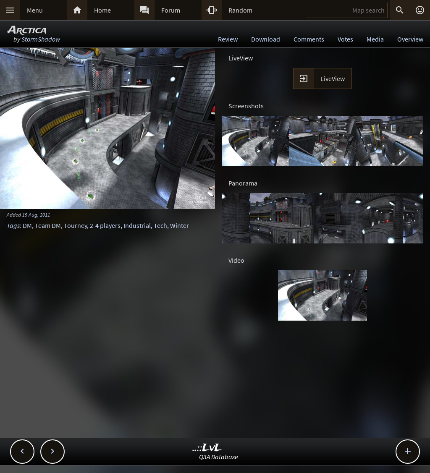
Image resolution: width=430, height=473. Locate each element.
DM (27, 225)
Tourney (75, 225)
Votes (345, 39)
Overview (410, 39)
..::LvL (207, 448)
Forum (170, 10)
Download (265, 39)
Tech (160, 225)
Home (102, 10)
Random (240, 10)
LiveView (332, 78)
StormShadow (40, 39)
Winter (179, 225)
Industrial (137, 225)
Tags (13, 225)
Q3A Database (218, 456)
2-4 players (105, 225)
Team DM (48, 225)
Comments (309, 39)
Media (375, 39)
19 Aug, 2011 (36, 214)
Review (228, 39)
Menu (35, 10)
